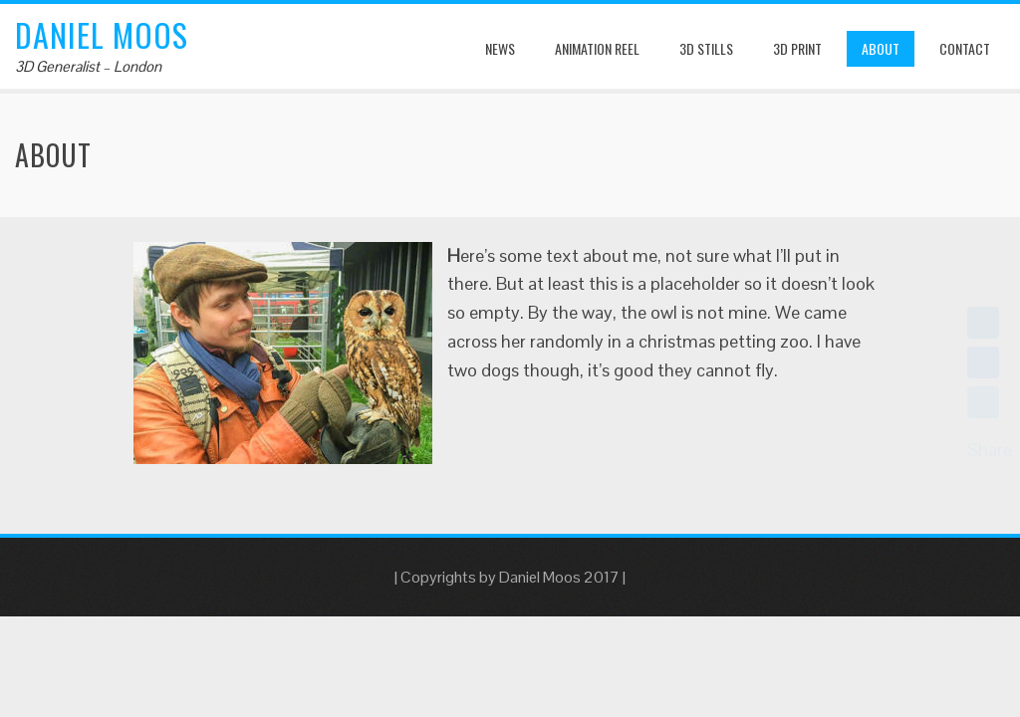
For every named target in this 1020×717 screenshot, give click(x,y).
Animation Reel (597, 48)
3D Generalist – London (88, 66)
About (880, 48)
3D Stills (706, 48)
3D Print (797, 48)
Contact (964, 48)
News (500, 48)
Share (989, 449)
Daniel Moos (101, 34)
